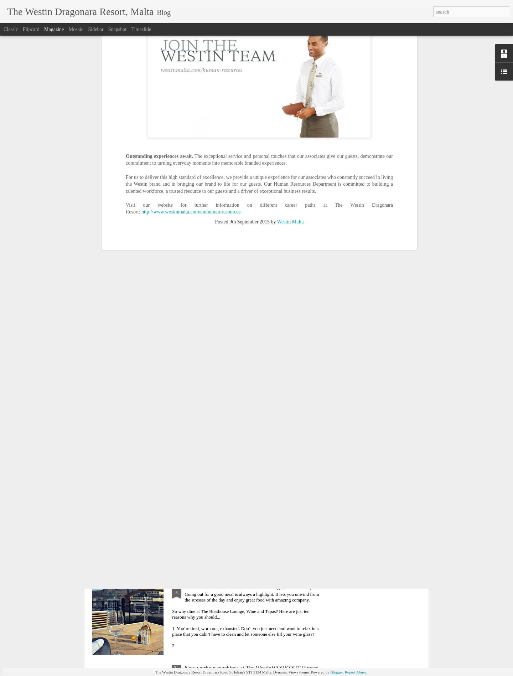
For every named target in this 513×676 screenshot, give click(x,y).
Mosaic (76, 29)
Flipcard (31, 29)
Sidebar (96, 29)
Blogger (336, 672)
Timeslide (141, 29)
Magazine (54, 29)
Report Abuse (355, 672)
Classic (11, 29)
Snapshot (117, 29)
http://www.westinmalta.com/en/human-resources (190, 80)
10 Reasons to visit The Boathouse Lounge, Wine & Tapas (251, 587)
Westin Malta (290, 90)
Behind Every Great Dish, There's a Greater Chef (240, 424)
